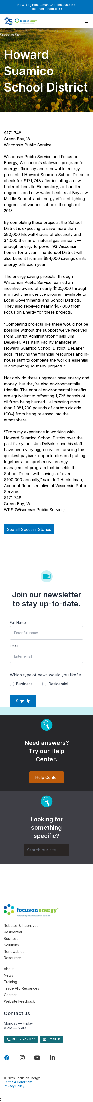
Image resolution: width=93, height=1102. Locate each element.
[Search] (46, 850)
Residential (13, 932)
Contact (10, 995)
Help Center (46, 777)
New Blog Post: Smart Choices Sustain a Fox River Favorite (46, 7)
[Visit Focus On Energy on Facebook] (7, 1058)
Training (10, 982)
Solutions (11, 945)
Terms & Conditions (18, 1082)
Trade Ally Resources (21, 988)
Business (11, 938)
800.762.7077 (21, 1039)
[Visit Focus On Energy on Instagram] (22, 1058)
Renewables (14, 951)
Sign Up (23, 700)
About (9, 969)
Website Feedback (19, 1001)
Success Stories (13, 35)
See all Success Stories (29, 529)
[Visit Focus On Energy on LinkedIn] (52, 1058)
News (8, 975)
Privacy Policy (14, 1086)
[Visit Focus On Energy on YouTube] (37, 1058)
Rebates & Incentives (21, 925)
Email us (52, 1039)
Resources (13, 958)
